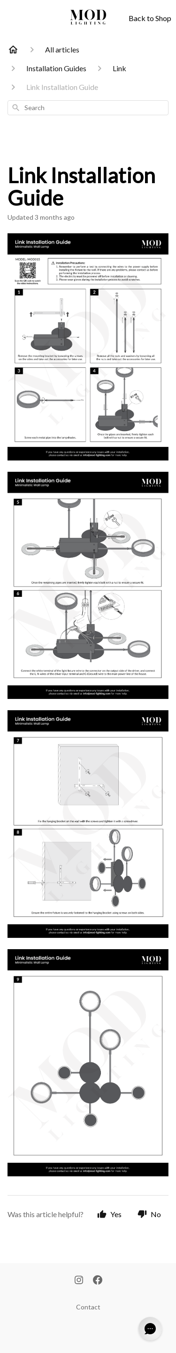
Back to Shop (150, 18)
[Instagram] (78, 1280)
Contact (88, 1307)
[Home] (13, 49)
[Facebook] (97, 1280)
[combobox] (88, 107)
